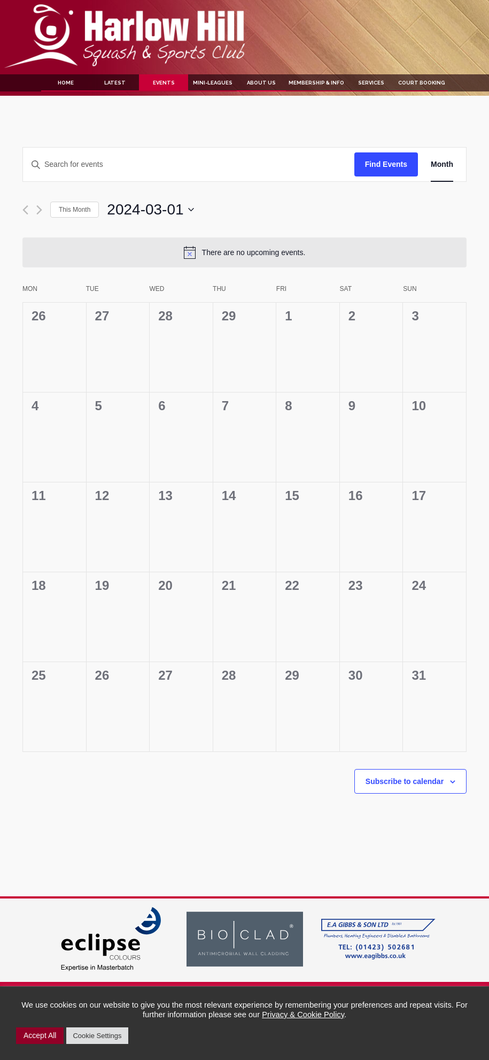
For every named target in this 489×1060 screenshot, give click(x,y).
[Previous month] (25, 210)
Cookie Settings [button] (97, 1036)
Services (371, 83)
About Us (261, 83)
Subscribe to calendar (405, 781)
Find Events (386, 164)
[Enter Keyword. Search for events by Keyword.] (188, 164)
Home (66, 83)
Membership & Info (316, 83)
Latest (115, 83)
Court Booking (421, 83)
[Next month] (39, 210)
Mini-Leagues (212, 83)
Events (164, 83)
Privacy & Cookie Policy (303, 1014)
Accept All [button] (40, 1035)
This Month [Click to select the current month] (74, 209)
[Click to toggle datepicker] (150, 209)
